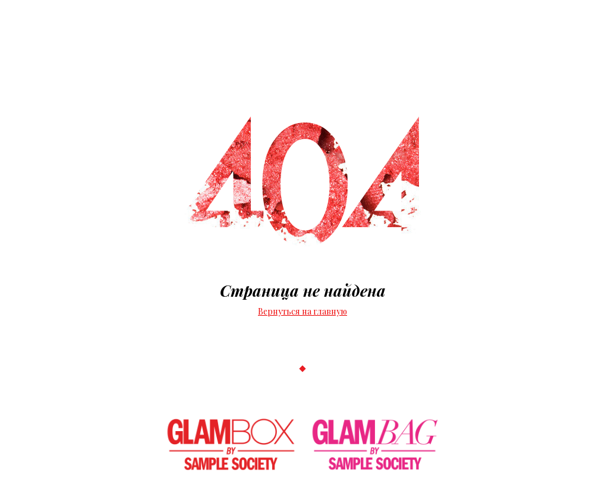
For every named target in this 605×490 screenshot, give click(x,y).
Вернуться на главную (302, 311)
